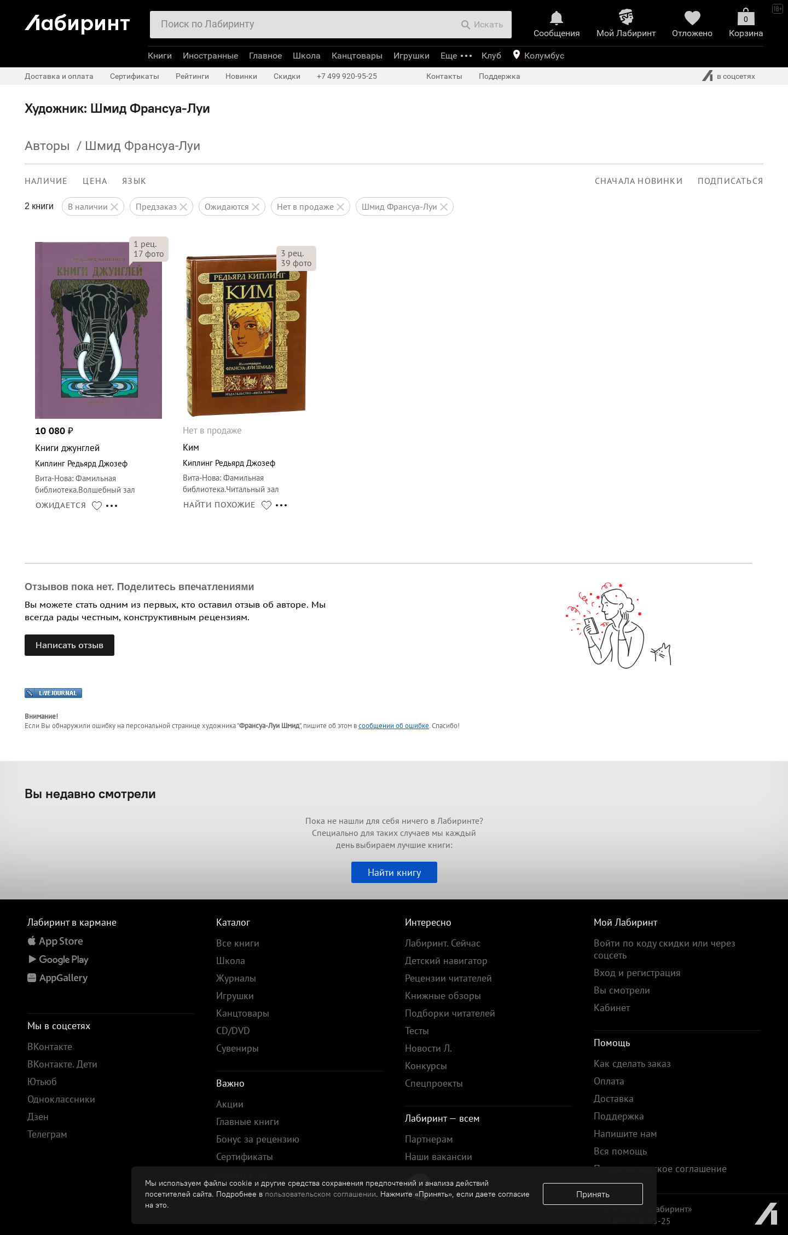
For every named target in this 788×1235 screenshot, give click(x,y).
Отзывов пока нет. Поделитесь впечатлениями (139, 586)
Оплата (609, 1081)
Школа (307, 55)
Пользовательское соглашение (660, 1168)
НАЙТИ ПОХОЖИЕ (219, 505)
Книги (160, 55)
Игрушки (411, 55)
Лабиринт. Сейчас (442, 943)
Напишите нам (625, 1133)
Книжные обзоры (443, 995)
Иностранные (210, 55)
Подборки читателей (450, 1013)
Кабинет (612, 1007)
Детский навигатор (446, 960)
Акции (230, 1104)
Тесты (417, 1030)
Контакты (444, 76)
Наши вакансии (438, 1156)
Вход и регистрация (637, 972)
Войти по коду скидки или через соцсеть (664, 949)
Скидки (287, 76)
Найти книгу (394, 872)
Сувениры (237, 1048)
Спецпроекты (434, 1083)
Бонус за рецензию (257, 1139)
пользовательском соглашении (320, 1194)
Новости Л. (428, 1048)
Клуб (491, 55)
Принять (593, 1193)
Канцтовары (357, 55)
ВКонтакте (49, 1046)
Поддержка (499, 76)
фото (149, 253)
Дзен (38, 1116)
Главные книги (247, 1121)
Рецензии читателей (448, 978)
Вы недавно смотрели (90, 793)
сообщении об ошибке (393, 725)
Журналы (236, 978)
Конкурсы (426, 1065)
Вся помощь (620, 1151)
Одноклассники (61, 1099)
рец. (145, 244)
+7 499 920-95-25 (347, 76)
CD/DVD (233, 1030)
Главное (265, 55)
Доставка (614, 1098)
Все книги (237, 943)
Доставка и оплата (59, 76)
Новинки (241, 76)
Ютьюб (42, 1081)
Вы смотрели (622, 990)
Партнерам (429, 1139)
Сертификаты (134, 76)
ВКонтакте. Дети (62, 1064)
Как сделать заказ (632, 1063)
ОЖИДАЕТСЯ (61, 505)
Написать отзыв (69, 644)
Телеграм (47, 1134)
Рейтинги (192, 76)
